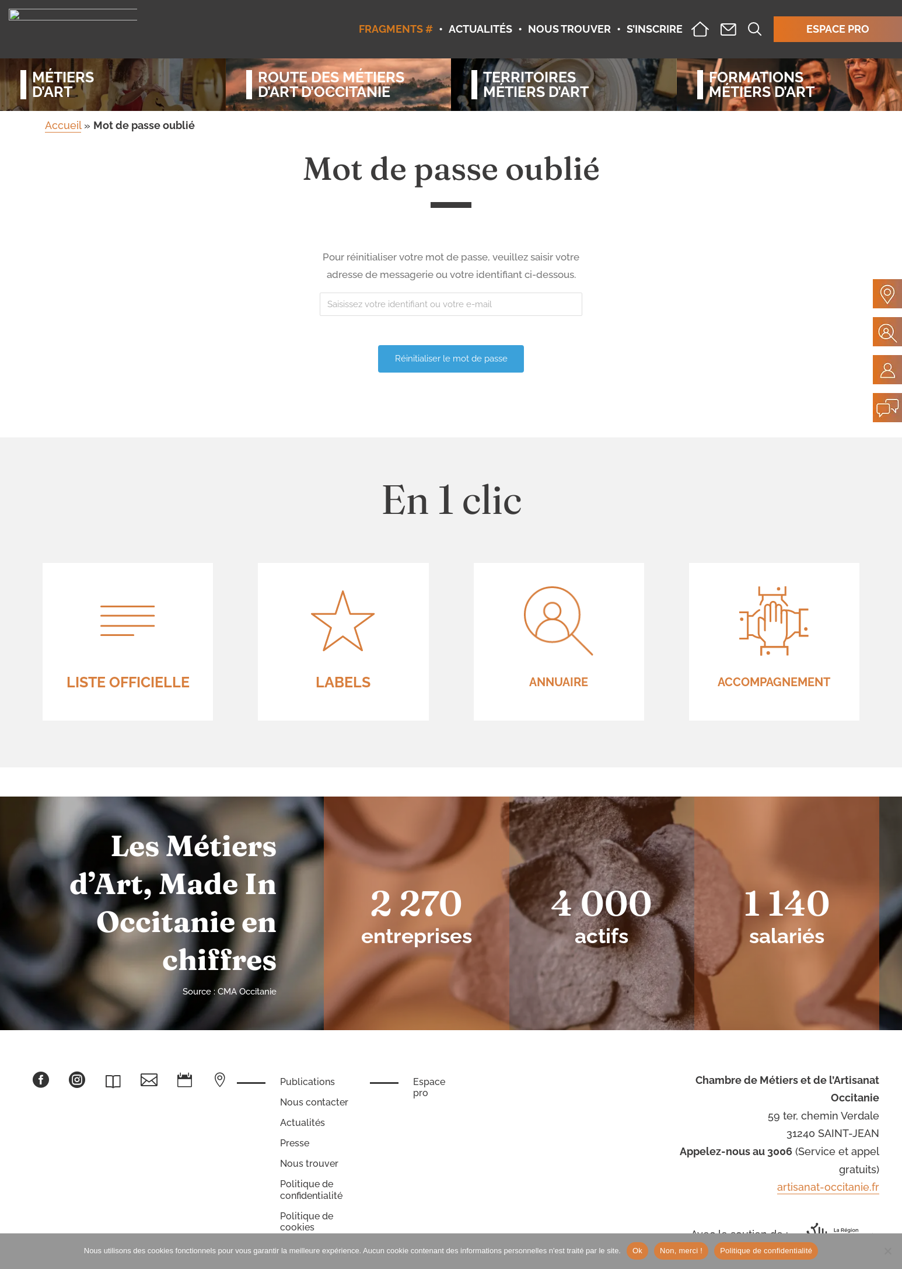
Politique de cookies (306, 1222)
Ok (637, 1250)
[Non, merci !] (887, 1251)
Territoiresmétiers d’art (536, 84)
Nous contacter (314, 1102)
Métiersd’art (63, 84)
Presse (294, 1143)
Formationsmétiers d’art (761, 84)
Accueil (63, 125)
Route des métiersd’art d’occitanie (331, 84)
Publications (307, 1081)
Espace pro (429, 1087)
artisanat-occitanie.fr (828, 1187)
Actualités (302, 1122)
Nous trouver (309, 1163)
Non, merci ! (681, 1250)
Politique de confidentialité (311, 1189)
